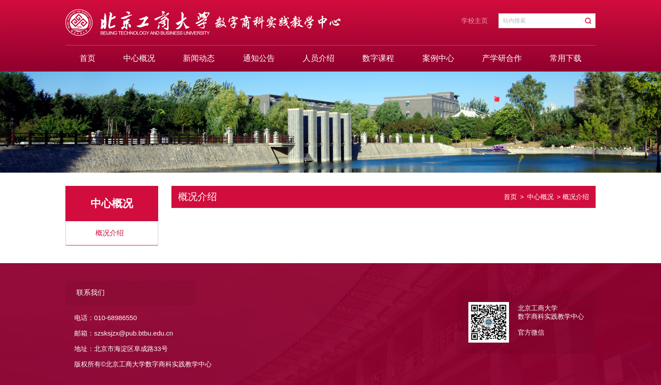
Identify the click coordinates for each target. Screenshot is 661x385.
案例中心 (438, 58)
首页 (87, 58)
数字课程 (378, 58)
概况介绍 (109, 233)
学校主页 (474, 20)
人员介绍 (318, 58)
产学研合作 (502, 58)
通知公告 (259, 58)
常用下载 (565, 58)
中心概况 (139, 58)
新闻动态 (199, 58)
